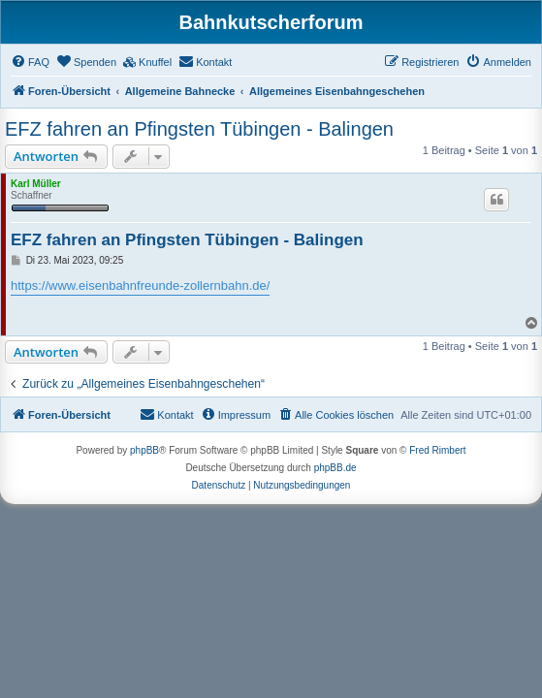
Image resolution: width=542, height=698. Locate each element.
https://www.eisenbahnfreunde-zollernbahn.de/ (140, 285)
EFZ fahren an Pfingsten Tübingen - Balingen (199, 129)
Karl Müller (36, 183)
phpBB (144, 450)
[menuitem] (30, 62)
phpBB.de (335, 467)
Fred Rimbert (437, 450)
